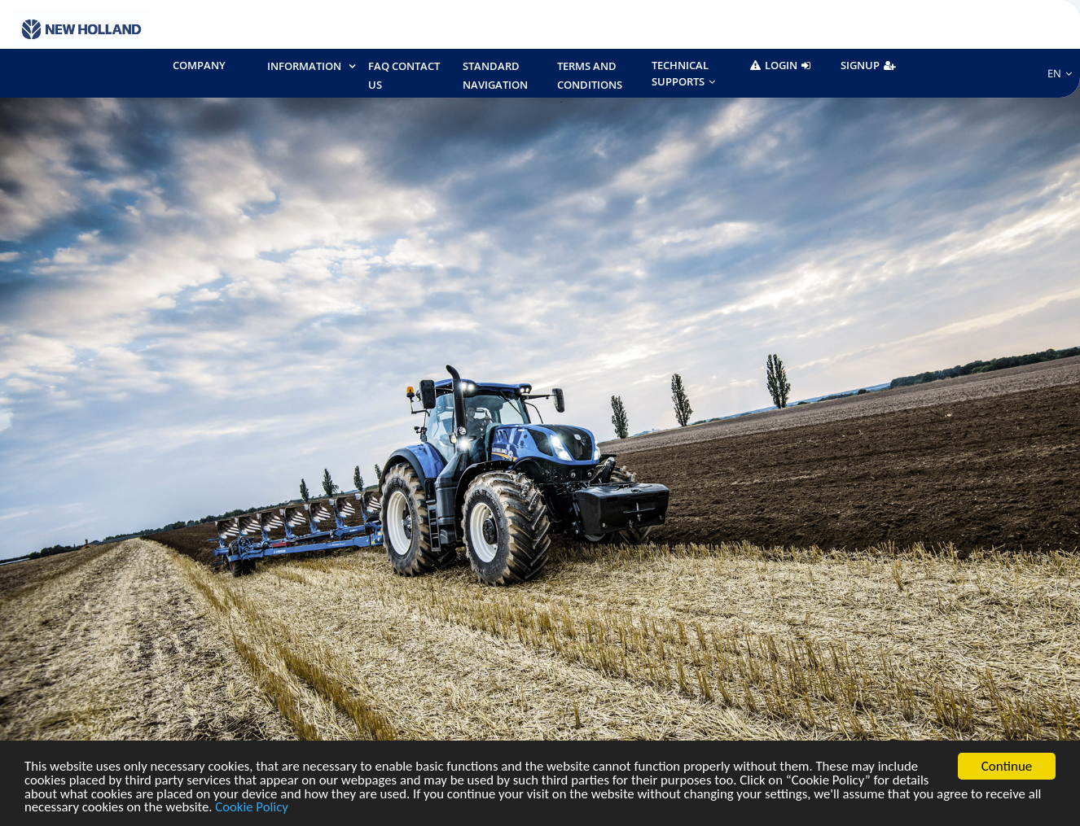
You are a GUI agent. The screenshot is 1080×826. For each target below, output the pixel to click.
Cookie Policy (272, 807)
